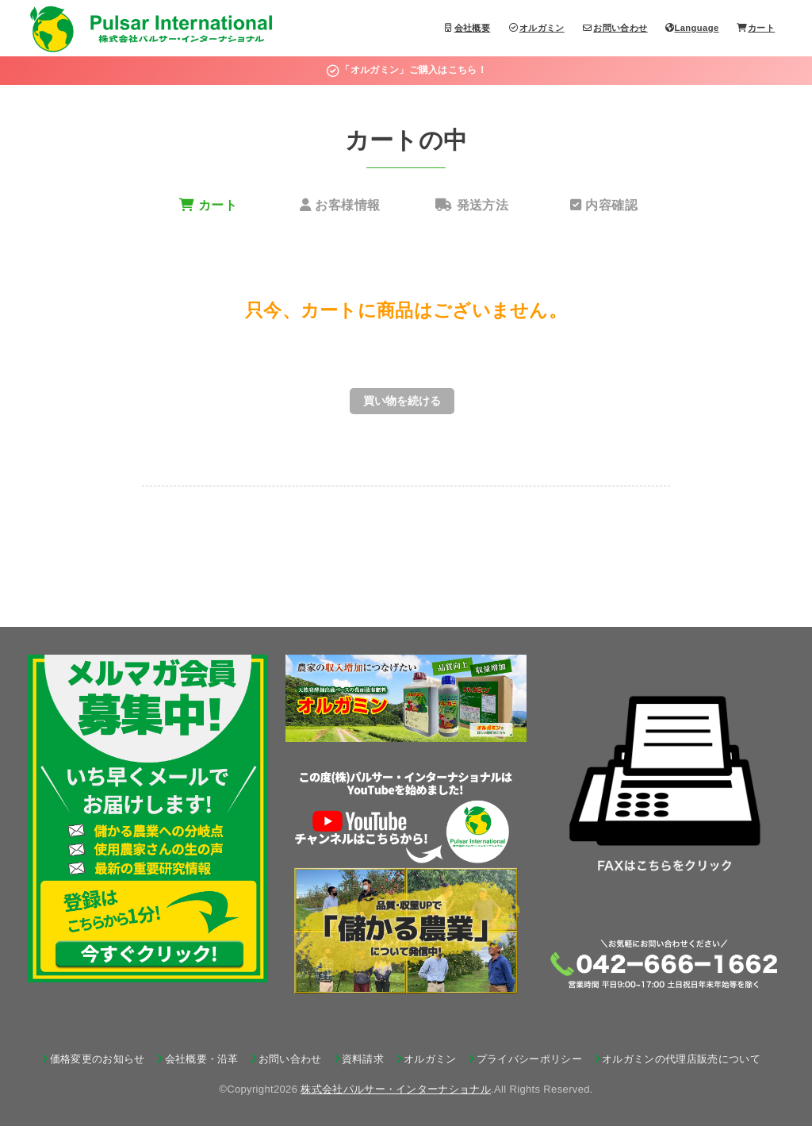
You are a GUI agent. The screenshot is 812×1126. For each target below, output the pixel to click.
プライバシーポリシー (529, 1059)
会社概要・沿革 (202, 1059)
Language (692, 28)
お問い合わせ (614, 28)
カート (756, 28)
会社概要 (467, 28)
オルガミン (536, 28)
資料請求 (363, 1059)
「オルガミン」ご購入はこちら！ (406, 69)
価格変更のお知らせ (97, 1059)
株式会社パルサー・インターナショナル (396, 1089)
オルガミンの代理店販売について (681, 1059)
